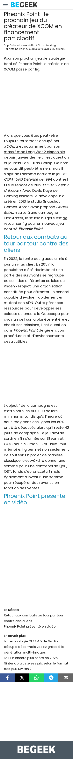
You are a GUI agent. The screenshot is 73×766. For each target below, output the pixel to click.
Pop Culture (11, 45)
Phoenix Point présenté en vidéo (30, 626)
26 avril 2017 (47, 49)
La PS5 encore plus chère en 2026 (31, 657)
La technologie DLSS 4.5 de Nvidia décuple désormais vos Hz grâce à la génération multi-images (34, 647)
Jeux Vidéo (28, 45)
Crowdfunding (47, 45)
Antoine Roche (18, 49)
